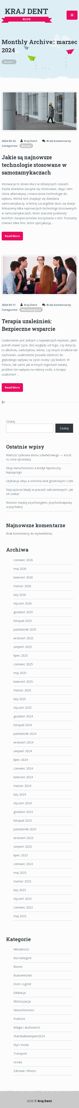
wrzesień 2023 (23, 838)
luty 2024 (19, 794)
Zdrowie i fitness (24, 1071)
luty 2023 (19, 890)
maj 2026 (19, 569)
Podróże (19, 1019)
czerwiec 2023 (23, 864)
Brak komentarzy (59, 141)
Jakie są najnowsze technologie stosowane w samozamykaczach (34, 165)
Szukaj (10, 421)
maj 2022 (19, 916)
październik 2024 (24, 734)
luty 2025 (19, 699)
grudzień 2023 (23, 812)
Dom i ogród (22, 984)
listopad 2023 (22, 820)
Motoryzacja (22, 1001)
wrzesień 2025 (23, 638)
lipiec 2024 (20, 760)
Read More (12, 236)
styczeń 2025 (22, 708)
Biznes (26, 146)
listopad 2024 (22, 725)
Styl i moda (21, 1045)
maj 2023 (19, 873)
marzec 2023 (22, 881)
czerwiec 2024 (23, 768)
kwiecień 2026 (23, 577)
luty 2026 (19, 595)
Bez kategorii (31, 310)
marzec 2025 (22, 690)
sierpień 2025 (22, 647)
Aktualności (21, 949)
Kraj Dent (26, 11)
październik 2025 (24, 629)
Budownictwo (22, 975)
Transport (20, 1053)
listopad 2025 (22, 621)
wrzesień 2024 (23, 742)
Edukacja (19, 993)
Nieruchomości (23, 1010)
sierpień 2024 (22, 751)
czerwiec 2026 (23, 560)
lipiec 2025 (20, 655)
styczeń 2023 (22, 899)
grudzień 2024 (23, 716)
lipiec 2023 (20, 855)
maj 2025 (19, 673)
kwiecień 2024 (23, 777)
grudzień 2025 (23, 612)
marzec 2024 (22, 786)
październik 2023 (24, 829)
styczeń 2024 (22, 803)
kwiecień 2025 (23, 681)
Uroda (17, 1062)
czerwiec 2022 (23, 907)
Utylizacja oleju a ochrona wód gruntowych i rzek (39, 481)
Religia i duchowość (26, 1027)
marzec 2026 (22, 586)
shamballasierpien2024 (29, 1036)
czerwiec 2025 (23, 664)
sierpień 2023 (22, 847)
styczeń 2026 (22, 603)
